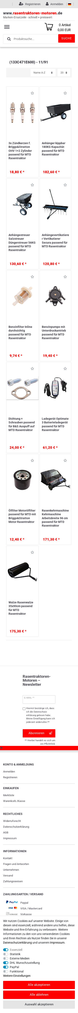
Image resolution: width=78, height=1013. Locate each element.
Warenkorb (9, 801)
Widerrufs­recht (12, 821)
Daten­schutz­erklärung (16, 826)
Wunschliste (32, 94)
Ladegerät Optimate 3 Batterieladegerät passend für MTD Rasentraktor (55, 424)
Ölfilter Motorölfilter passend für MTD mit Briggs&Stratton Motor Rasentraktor (22, 516)
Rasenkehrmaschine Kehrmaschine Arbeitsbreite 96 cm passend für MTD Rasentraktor (55, 518)
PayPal (14, 967)
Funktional (17, 971)
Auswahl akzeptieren (39, 1004)
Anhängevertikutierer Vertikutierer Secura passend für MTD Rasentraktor (55, 240)
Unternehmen (11, 869)
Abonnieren (40, 733)
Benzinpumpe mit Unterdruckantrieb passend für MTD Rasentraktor (54, 332)
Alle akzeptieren (39, 985)
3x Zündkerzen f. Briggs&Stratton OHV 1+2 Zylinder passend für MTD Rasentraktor (20, 150)
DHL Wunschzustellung (25, 962)
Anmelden (9, 771)
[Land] (69, 4)
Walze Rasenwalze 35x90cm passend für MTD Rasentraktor (21, 608)
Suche (66, 38)
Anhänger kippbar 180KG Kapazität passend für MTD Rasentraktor (53, 148)
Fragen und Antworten (16, 864)
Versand (8, 875)
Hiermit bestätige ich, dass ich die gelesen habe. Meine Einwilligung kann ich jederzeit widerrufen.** (40, 715)
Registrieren (10, 777)
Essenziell (16, 949)
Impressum (10, 838)
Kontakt (7, 858)
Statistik (15, 954)
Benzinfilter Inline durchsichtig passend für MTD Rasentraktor (20, 332)
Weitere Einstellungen (17, 975)
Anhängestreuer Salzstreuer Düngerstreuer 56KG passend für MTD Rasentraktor (22, 242)
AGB (5, 832)
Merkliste (8, 795)
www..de (39, 15)
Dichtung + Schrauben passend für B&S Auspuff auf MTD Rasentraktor (22, 424)
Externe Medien (20, 958)
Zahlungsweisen (13, 881)
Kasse (21, 801)
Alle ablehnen (39, 995)
